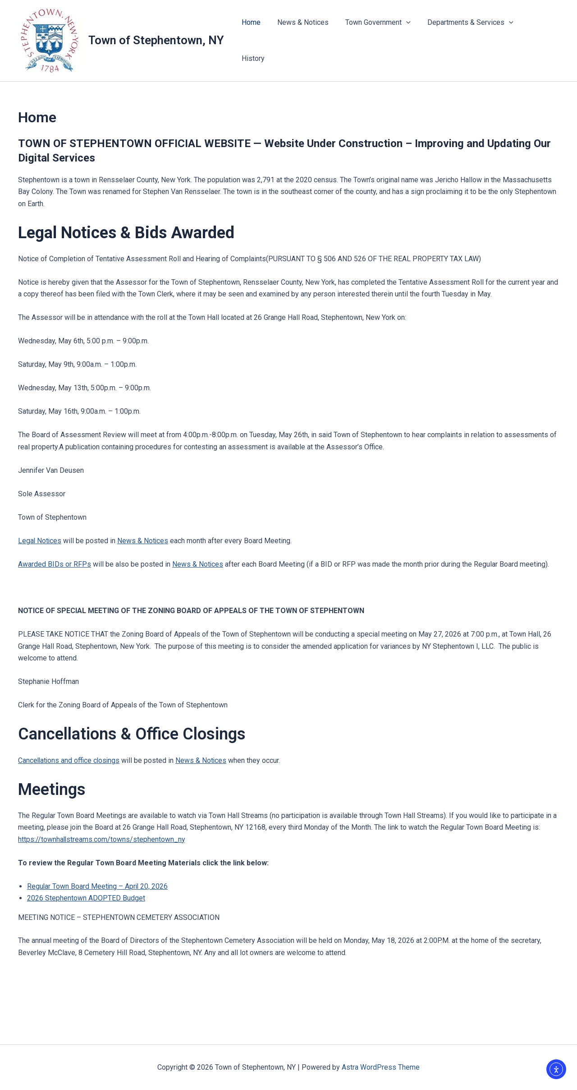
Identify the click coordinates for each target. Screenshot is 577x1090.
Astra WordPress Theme (381, 1067)
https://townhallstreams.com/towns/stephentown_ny (102, 839)
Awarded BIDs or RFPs (54, 564)
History (540, 40)
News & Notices (308, 40)
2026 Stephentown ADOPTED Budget (86, 898)
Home (259, 40)
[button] (409, 41)
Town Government (381, 41)
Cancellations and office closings (70, 760)
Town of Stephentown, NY (156, 40)
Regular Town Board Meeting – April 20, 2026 (98, 886)
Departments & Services (471, 41)
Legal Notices (40, 540)
